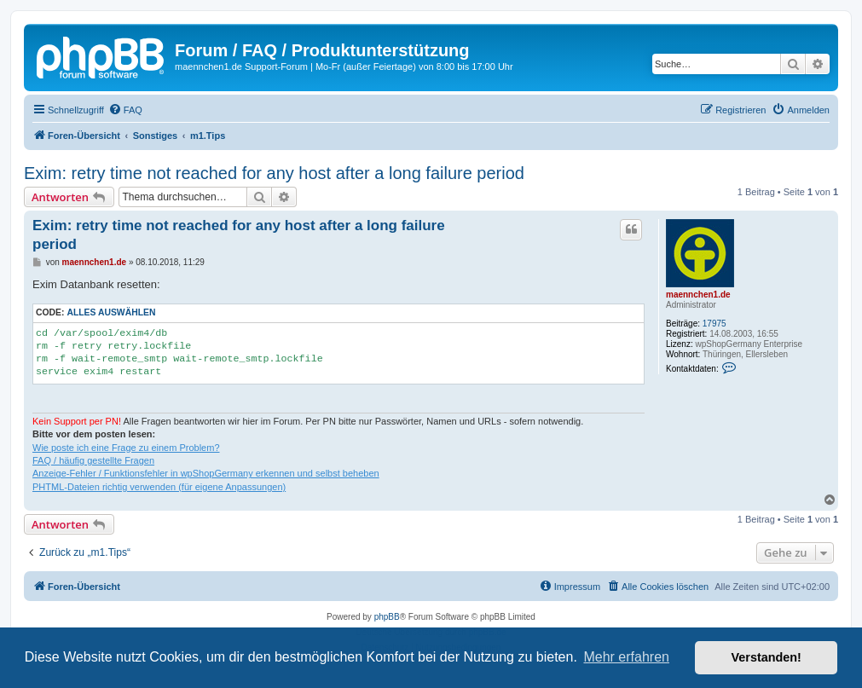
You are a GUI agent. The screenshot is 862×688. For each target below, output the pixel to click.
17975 (714, 323)
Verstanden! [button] (766, 657)
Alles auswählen (111, 312)
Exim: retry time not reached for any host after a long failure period (274, 173)
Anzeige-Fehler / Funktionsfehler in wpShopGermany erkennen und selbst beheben (205, 473)
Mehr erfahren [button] (626, 657)
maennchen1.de (698, 294)
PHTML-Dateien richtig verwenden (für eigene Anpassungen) (159, 487)
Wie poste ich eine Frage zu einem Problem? (126, 447)
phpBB (387, 617)
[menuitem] (125, 110)
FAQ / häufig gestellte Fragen (93, 460)
